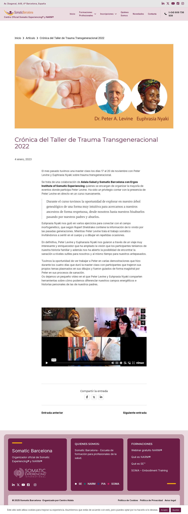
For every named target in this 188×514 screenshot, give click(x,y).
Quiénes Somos (125, 14)
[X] (94, 397)
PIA (103, 483)
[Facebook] (86, 397)
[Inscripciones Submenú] (116, 14)
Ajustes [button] (175, 510)
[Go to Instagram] (182, 3)
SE (80, 483)
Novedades (138, 14)
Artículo (30, 38)
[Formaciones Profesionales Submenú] (95, 14)
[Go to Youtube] (173, 3)
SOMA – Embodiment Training (149, 470)
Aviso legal (170, 500)
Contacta (152, 14)
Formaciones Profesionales (86, 14)
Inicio (72, 14)
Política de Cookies (128, 500)
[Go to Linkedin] (163, 3)
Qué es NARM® (141, 456)
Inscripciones (107, 14)
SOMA (115, 483)
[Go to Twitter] (167, 3)
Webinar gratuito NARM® (146, 450)
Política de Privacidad (151, 500)
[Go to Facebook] (178, 3)
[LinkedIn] (101, 397)
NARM (91, 483)
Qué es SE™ (138, 463)
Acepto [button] (164, 510)
